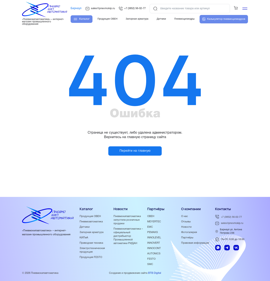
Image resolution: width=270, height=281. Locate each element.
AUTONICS (153, 253)
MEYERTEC (154, 221)
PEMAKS (152, 232)
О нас (184, 216)
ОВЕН (150, 216)
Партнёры (187, 237)
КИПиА (84, 237)
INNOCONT (154, 248)
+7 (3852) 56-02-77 (132, 9)
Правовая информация (195, 243)
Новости (186, 227)
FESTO (151, 259)
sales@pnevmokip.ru (100, 9)
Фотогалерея (189, 232)
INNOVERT (153, 243)
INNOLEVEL (154, 237)
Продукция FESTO (91, 257)
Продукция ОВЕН (90, 216)
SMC (150, 264)
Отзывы (186, 221)
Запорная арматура (91, 232)
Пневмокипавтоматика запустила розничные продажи (127, 220)
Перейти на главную (135, 150)
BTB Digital (154, 273)
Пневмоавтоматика (91, 221)
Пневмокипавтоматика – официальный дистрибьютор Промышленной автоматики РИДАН (128, 236)
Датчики (85, 227)
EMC (150, 227)
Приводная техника (91, 243)
